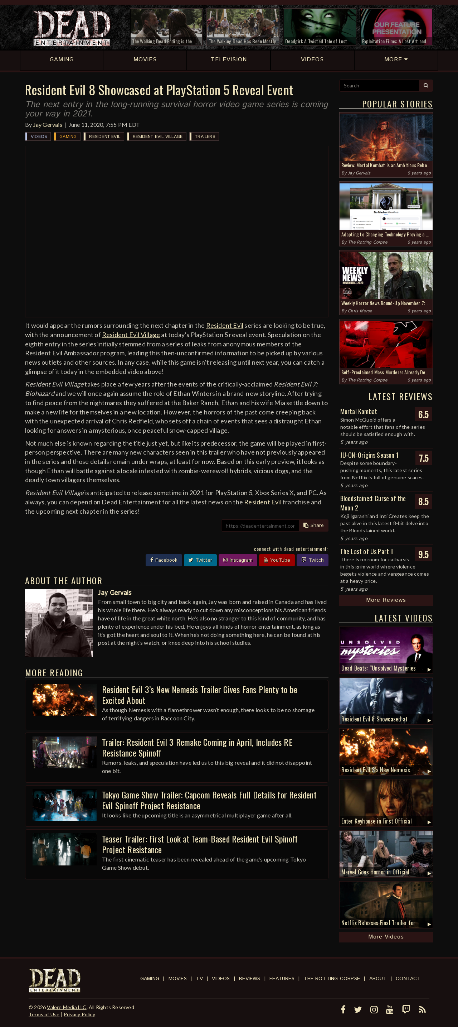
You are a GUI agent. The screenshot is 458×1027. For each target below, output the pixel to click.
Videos (39, 137)
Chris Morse (360, 311)
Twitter (200, 560)
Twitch (312, 560)
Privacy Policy (79, 1014)
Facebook (163, 560)
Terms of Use (44, 1014)
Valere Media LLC (66, 1007)
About (378, 978)
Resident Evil (104, 137)
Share (313, 525)
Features (281, 978)
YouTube (277, 560)
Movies (178, 978)
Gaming (68, 137)
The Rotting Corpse (367, 242)
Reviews (249, 978)
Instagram (238, 560)
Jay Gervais (47, 124)
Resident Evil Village (157, 137)
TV (199, 978)
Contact (408, 978)
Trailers (205, 137)
